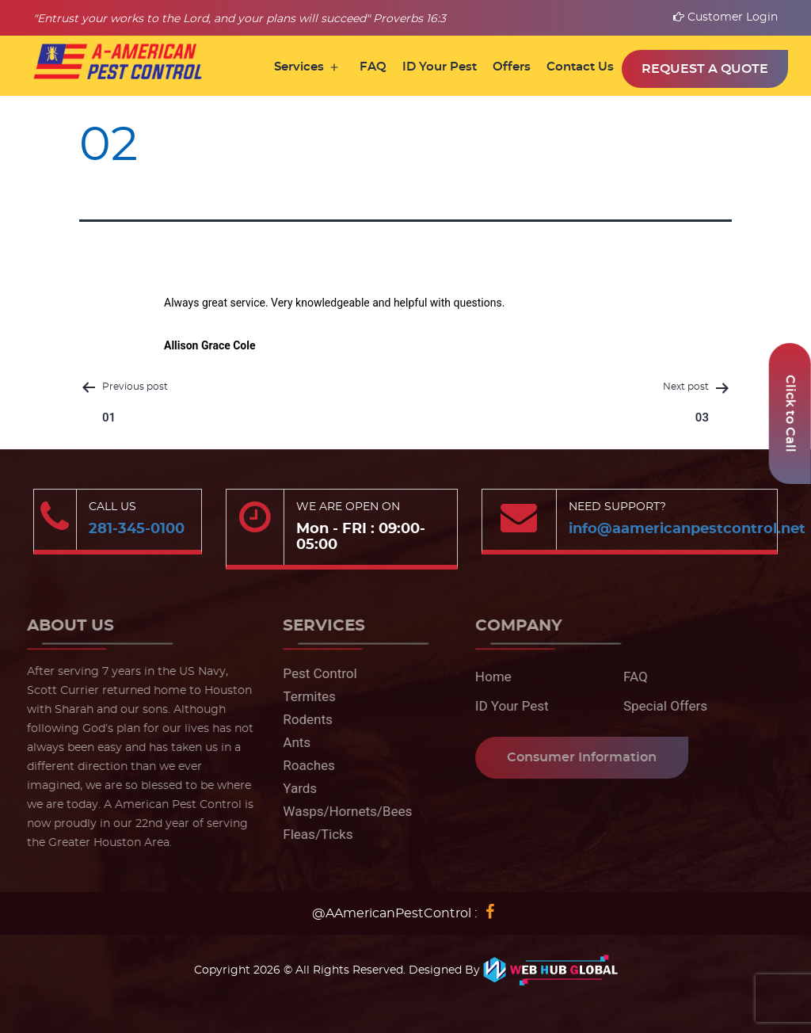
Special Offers (659, 706)
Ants (291, 742)
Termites (303, 696)
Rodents (302, 719)
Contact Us (580, 67)
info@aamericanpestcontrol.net (687, 529)
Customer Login (725, 17)
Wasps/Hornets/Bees (341, 811)
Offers (512, 67)
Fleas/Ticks (312, 834)
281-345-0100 (137, 529)
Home (487, 676)
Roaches (303, 765)
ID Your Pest (439, 67)
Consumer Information (575, 757)
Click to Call (790, 413)
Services (299, 67)
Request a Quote (705, 69)
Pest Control (314, 673)
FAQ (373, 67)
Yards (294, 788)
